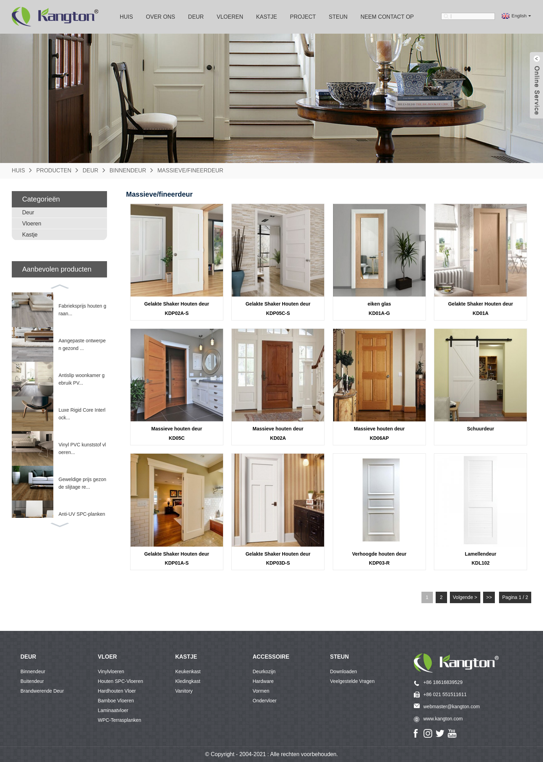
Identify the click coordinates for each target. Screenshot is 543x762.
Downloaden (343, 671)
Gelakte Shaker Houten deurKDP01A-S (176, 558)
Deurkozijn (264, 671)
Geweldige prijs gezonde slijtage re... (82, 483)
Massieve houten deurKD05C (176, 433)
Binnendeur (127, 170)
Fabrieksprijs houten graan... (82, 309)
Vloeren (230, 17)
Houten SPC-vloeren (120, 681)
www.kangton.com (443, 718)
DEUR (28, 657)
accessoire (271, 657)
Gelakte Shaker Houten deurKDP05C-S (278, 308)
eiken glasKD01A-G (379, 308)
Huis (126, 17)
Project (303, 17)
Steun (338, 17)
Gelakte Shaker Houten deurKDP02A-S (176, 308)
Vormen (261, 691)
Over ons (160, 17)
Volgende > (465, 597)
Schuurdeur (480, 428)
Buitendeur (32, 681)
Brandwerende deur (42, 691)
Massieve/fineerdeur (190, 170)
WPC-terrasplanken (119, 720)
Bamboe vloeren (116, 700)
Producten (53, 170)
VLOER (107, 657)
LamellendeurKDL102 (480, 558)
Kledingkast (187, 681)
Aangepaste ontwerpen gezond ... (82, 344)
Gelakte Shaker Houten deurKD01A (480, 308)
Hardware (263, 681)
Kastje (266, 17)
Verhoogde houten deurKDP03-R (379, 558)
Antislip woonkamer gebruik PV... (82, 379)
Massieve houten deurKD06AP (379, 433)
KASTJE (186, 657)
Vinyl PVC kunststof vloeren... (82, 448)
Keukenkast (188, 671)
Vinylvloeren (111, 671)
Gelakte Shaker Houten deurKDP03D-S (278, 558)
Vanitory (184, 691)
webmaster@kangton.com (452, 706)
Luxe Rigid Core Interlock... (82, 413)
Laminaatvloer (113, 710)
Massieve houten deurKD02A (277, 433)
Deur (196, 17)
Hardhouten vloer (117, 691)
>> (489, 597)
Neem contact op (387, 17)
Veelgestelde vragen (352, 681)
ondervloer (265, 700)
